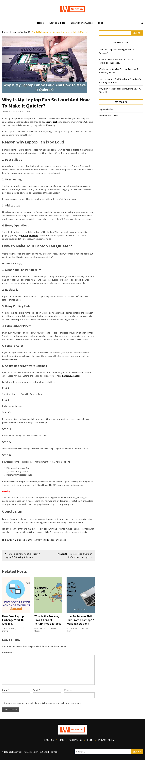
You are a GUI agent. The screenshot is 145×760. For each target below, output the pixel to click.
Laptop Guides (57, 22)
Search (137, 33)
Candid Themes (49, 751)
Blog (100, 22)
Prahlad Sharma (8, 111)
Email (36, 690)
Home (40, 22)
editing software (29, 235)
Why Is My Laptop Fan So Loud (51, 539)
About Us (49, 739)
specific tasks (51, 121)
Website (68, 690)
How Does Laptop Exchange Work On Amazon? (13, 619)
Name (5, 690)
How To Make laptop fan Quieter (20, 539)
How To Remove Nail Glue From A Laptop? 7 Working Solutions (80, 619)
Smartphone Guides (82, 22)
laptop (71, 375)
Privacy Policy (106, 739)
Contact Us (75, 739)
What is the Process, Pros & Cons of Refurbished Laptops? (47, 619)
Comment (8, 652)
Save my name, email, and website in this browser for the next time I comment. (42, 703)
